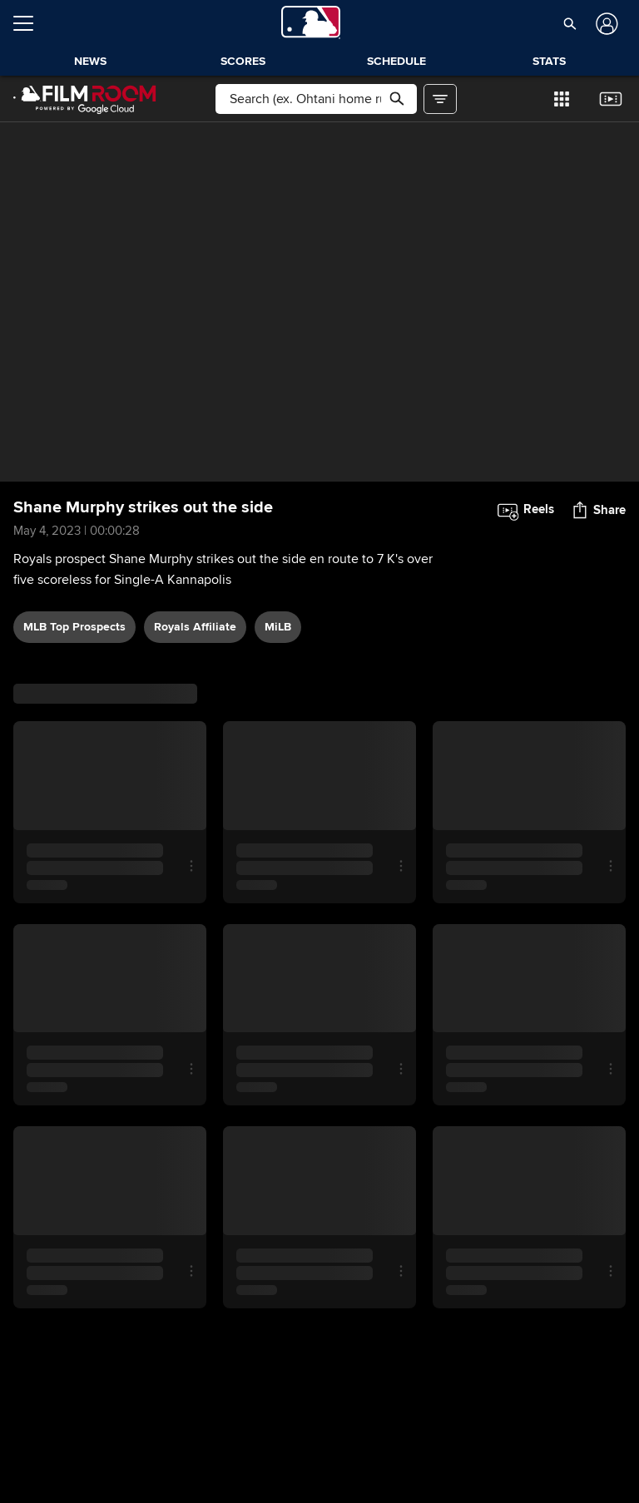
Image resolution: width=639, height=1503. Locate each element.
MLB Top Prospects (74, 627)
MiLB (278, 627)
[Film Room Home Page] (85, 99)
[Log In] (605, 23)
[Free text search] (315, 99)
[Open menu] (30, 23)
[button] (570, 23)
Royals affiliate (195, 627)
